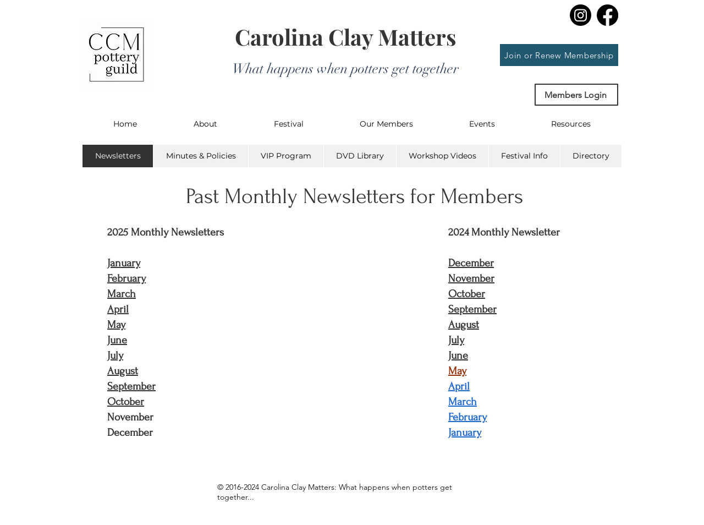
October (125, 402)
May (116, 325)
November (471, 278)
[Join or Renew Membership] (559, 55)
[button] (205, 124)
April (118, 309)
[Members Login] (576, 95)
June (117, 340)
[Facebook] (607, 15)
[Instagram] (580, 15)
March (121, 294)
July (115, 355)
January (123, 263)
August (122, 371)
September (131, 386)
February (126, 278)
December (471, 263)
